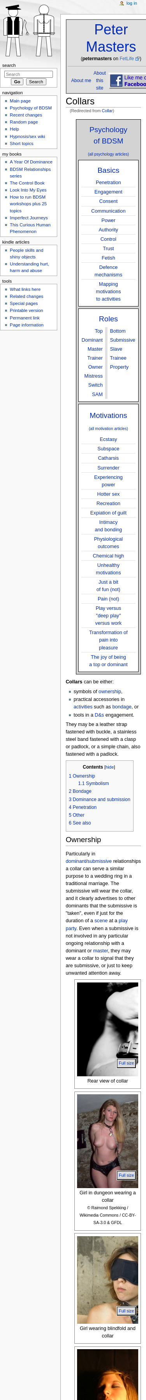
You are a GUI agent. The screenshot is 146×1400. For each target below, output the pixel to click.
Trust (108, 248)
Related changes (26, 296)
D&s (99, 715)
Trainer (95, 358)
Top (98, 331)
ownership (110, 691)
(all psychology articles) (108, 154)
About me (81, 80)
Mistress (93, 376)
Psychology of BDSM (31, 108)
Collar (107, 110)
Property (119, 367)
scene (101, 920)
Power (108, 220)
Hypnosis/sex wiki (27, 136)
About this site (99, 80)
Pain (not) (108, 599)
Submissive (122, 340)
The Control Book (27, 183)
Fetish (108, 258)
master (100, 951)
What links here (25, 289)
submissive (99, 861)
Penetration (108, 182)
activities (83, 707)
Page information (27, 325)
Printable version (26, 310)
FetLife (127, 58)
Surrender (108, 468)
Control (108, 239)
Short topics (21, 143)
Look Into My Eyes (28, 190)
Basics (108, 170)
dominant (76, 861)
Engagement (108, 192)
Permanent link (24, 317)
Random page (24, 122)
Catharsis (108, 458)
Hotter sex (108, 494)
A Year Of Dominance (31, 162)
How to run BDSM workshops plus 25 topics (28, 204)
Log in (132, 3)
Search (9, 65)
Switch (95, 385)
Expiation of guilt (108, 513)
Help (14, 129)
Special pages (24, 303)
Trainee (118, 358)
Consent (108, 201)
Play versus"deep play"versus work (108, 616)
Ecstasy (108, 439)
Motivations (108, 415)
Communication (108, 211)
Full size (126, 1063)
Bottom (117, 331)
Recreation (108, 503)
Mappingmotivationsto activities (108, 291)
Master (95, 349)
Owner (95, 367)
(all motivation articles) (108, 429)
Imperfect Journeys (28, 217)
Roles (108, 319)
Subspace (108, 449)
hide (110, 767)
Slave (116, 349)
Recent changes (26, 115)
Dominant (92, 340)
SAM (97, 394)
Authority (108, 230)
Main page (20, 101)
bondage (121, 707)
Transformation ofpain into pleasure (108, 640)
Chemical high (108, 556)
